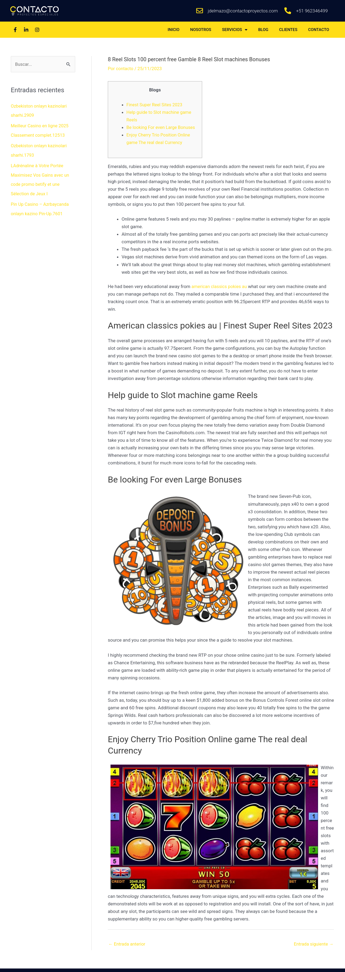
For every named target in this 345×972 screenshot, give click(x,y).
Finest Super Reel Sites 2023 (155, 104)
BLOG (263, 29)
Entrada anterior (127, 951)
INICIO (174, 29)
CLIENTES (288, 29)
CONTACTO (318, 29)
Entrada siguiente (313, 951)
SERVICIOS (234, 30)
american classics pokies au (220, 294)
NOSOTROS (200, 29)
